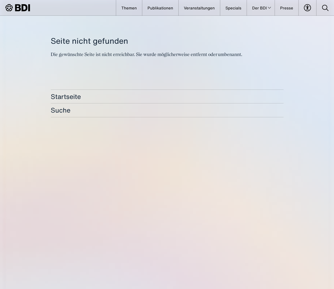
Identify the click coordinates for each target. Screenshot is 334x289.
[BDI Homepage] (17, 7)
